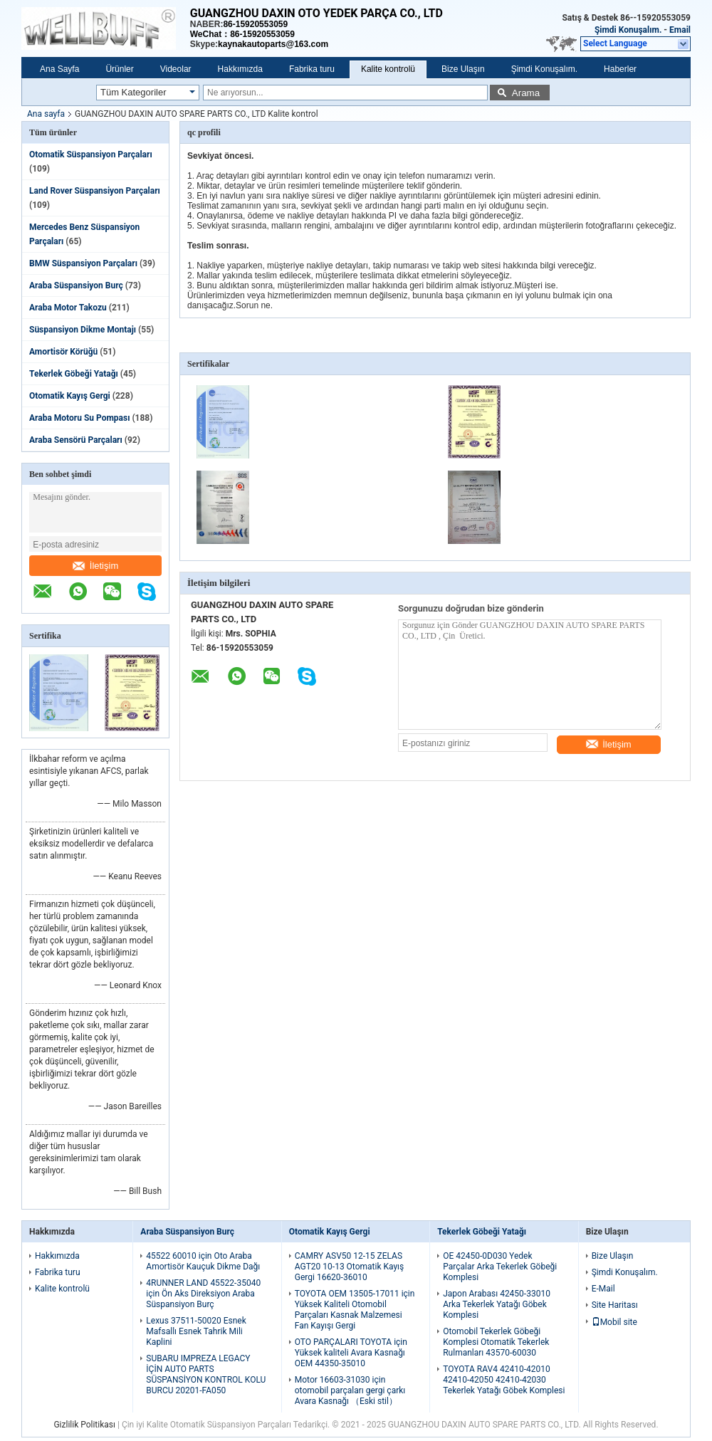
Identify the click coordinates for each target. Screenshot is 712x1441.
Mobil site (614, 1322)
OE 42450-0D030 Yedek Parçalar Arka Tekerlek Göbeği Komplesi (500, 1266)
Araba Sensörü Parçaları (75, 440)
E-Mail (603, 1289)
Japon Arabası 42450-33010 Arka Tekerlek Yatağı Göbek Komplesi (496, 1304)
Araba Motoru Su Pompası (79, 418)
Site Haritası (615, 1305)
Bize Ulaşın (463, 69)
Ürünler (119, 69)
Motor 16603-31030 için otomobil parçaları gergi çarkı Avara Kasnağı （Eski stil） (350, 1390)
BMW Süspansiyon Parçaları (83, 263)
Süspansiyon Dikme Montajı (82, 330)
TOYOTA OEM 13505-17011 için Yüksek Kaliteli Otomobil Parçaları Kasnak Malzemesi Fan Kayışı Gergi (355, 1310)
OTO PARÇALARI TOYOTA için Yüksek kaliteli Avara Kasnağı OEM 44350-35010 (351, 1352)
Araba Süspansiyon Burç (76, 285)
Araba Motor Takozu (68, 308)
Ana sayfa (46, 114)
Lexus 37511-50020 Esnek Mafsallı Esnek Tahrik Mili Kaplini (196, 1331)
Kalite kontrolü (388, 69)
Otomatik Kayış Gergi (69, 396)
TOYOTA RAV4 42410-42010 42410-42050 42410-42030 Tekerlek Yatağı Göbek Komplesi (504, 1379)
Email (680, 30)
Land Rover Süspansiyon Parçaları (94, 191)
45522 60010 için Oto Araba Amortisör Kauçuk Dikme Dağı (203, 1261)
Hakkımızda (240, 69)
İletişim (95, 565)
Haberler (620, 69)
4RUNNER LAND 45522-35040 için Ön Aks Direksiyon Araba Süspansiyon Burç (203, 1293)
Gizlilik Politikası (84, 1425)
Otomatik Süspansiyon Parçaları (90, 154)
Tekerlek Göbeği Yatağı (73, 374)
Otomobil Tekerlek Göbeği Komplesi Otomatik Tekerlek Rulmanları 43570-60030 (496, 1342)
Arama (526, 93)
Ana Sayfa (59, 69)
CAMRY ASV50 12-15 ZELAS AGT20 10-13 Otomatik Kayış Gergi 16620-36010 (349, 1266)
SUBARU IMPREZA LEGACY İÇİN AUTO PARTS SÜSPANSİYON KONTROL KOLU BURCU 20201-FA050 (206, 1374)
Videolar (176, 69)
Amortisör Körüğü (63, 352)
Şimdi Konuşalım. (628, 30)
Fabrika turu (312, 69)
